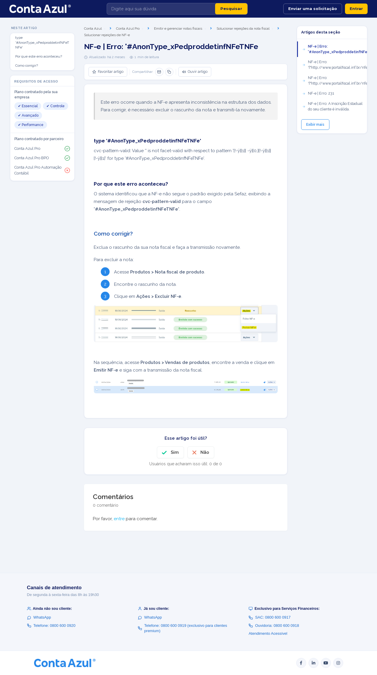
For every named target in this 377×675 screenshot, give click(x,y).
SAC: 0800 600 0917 (270, 617)
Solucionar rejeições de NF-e (107, 35)
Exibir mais (315, 124)
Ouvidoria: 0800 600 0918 (274, 625)
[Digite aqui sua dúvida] (161, 8)
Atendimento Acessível (268, 633)
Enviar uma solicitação (312, 8)
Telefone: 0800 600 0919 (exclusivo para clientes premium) (182, 628)
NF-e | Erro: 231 (318, 93)
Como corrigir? (26, 65)
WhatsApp (39, 617)
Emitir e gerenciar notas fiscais (178, 28)
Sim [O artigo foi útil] (175, 452)
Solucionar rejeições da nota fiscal (243, 28)
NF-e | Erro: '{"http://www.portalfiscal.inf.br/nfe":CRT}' (334, 65)
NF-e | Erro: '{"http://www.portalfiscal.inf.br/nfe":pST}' (334, 80)
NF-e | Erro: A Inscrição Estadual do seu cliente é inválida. (332, 106)
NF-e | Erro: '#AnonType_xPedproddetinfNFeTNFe (334, 49)
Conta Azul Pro (128, 28)
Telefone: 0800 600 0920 (51, 625)
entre (119, 518)
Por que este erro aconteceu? (38, 56)
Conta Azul (93, 28)
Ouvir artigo (194, 71)
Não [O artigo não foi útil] (204, 452)
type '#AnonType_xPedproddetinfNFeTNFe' (42, 43)
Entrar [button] (356, 8)
